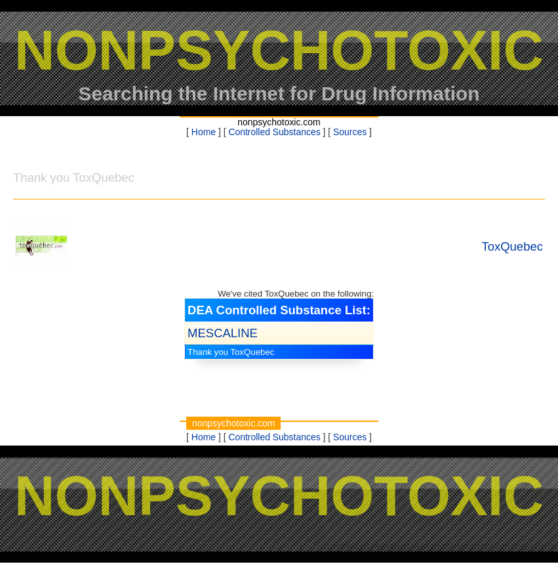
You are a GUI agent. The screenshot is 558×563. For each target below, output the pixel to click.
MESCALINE (223, 333)
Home (203, 132)
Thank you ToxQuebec (231, 352)
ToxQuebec (512, 246)
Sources (350, 132)
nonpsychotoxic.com (278, 122)
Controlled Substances (274, 132)
